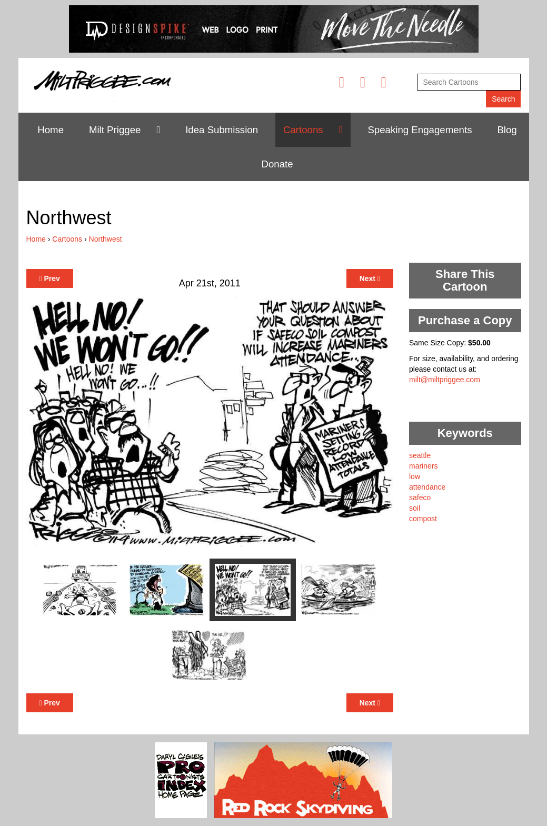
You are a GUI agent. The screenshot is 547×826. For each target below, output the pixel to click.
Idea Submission (221, 129)
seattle (420, 455)
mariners (423, 466)
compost (423, 518)
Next (370, 278)
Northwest (105, 239)
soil (414, 508)
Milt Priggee (115, 129)
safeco (420, 497)
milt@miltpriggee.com (444, 379)
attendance (427, 487)
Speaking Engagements (419, 129)
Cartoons (303, 129)
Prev (49, 278)
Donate (277, 164)
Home (50, 129)
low (414, 476)
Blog (506, 129)
